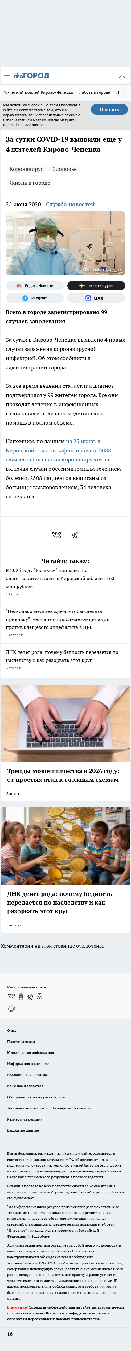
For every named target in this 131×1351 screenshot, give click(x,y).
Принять (109, 109)
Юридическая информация (30, 1052)
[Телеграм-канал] (35, 298)
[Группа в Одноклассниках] (21, 996)
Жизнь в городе (30, 182)
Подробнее (40, 1236)
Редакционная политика (28, 1074)
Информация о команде (28, 1063)
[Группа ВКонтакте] (11, 996)
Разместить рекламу (25, 1119)
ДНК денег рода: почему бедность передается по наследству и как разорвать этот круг (65, 660)
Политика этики (21, 1041)
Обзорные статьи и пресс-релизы (36, 1097)
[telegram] (76, 535)
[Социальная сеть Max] (96, 298)
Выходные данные (23, 1130)
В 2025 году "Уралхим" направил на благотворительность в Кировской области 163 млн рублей (65, 582)
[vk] (57, 535)
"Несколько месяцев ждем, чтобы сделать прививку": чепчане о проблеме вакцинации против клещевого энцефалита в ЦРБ (65, 623)
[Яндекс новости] (35, 285)
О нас (12, 1030)
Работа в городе (94, 92)
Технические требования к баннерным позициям (49, 1108)
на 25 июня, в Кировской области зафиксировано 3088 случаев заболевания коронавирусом (58, 450)
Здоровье (65, 168)
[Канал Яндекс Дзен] (96, 285)
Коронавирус (26, 168)
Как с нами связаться (25, 1085)
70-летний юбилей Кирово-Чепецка (38, 92)
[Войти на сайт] (122, 75)
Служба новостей (70, 204)
